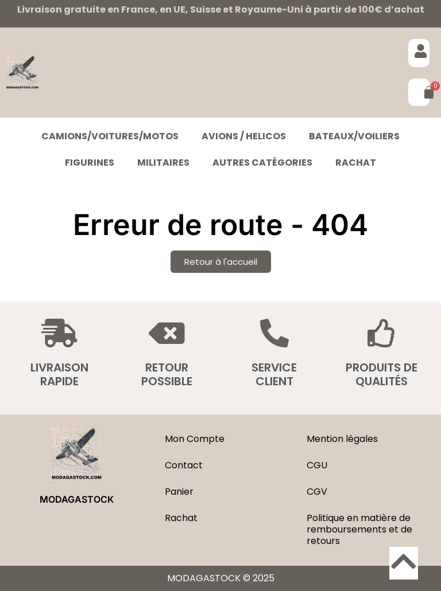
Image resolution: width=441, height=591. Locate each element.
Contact (184, 465)
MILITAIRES (163, 162)
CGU (317, 465)
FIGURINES (89, 162)
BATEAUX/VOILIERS (354, 136)
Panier (179, 491)
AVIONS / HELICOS (244, 136)
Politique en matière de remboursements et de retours (359, 529)
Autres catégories (262, 162)
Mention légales (342, 438)
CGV (317, 491)
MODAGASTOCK (77, 499)
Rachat (355, 162)
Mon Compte (195, 438)
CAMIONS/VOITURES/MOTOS (110, 136)
